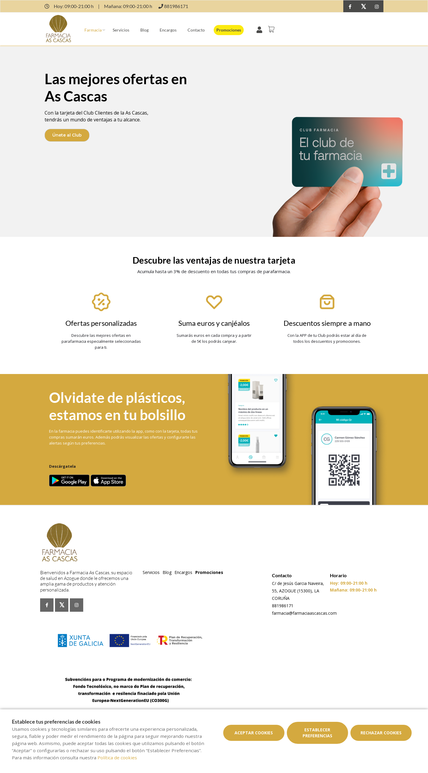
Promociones (228, 29)
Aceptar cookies (254, 733)
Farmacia (93, 29)
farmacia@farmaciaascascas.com (304, 613)
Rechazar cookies (381, 733)
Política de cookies (117, 758)
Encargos (168, 29)
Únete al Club (67, 135)
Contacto (196, 29)
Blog (144, 29)
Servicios (121, 29)
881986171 (282, 605)
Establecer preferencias (317, 732)
